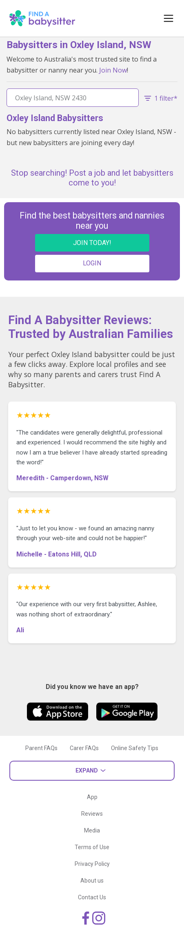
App (92, 797)
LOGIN (92, 263)
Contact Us (92, 897)
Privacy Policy (92, 864)
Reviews (92, 813)
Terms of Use (92, 847)
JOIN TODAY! (92, 243)
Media (92, 830)
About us (92, 880)
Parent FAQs (41, 748)
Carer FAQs (84, 748)
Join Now (113, 70)
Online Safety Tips (134, 748)
